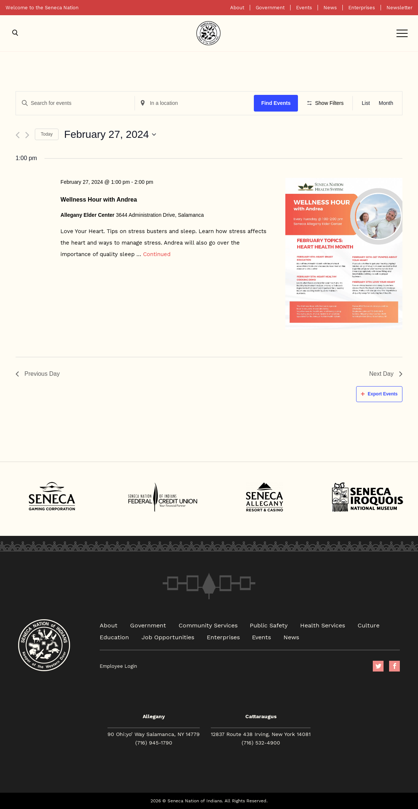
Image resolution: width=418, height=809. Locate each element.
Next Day (385, 374)
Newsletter (399, 7)
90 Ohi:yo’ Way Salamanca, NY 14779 (153, 734)
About (237, 7)
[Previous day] (18, 135)
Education (114, 637)
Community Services (208, 625)
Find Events (276, 103)
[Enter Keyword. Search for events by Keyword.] (75, 103)
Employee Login (118, 666)
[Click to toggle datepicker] (110, 134)
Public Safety (269, 625)
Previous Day (38, 374)
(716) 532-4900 (261, 742)
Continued (156, 254)
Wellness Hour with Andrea (98, 199)
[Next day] (27, 135)
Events (304, 7)
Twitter (378, 666)
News (330, 7)
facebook (394, 666)
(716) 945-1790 (153, 742)
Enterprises (361, 7)
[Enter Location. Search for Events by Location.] (194, 103)
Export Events (379, 394)
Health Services (322, 625)
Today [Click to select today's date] (47, 134)
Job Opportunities (168, 637)
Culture (368, 625)
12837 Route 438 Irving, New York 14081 (261, 734)
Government (270, 7)
